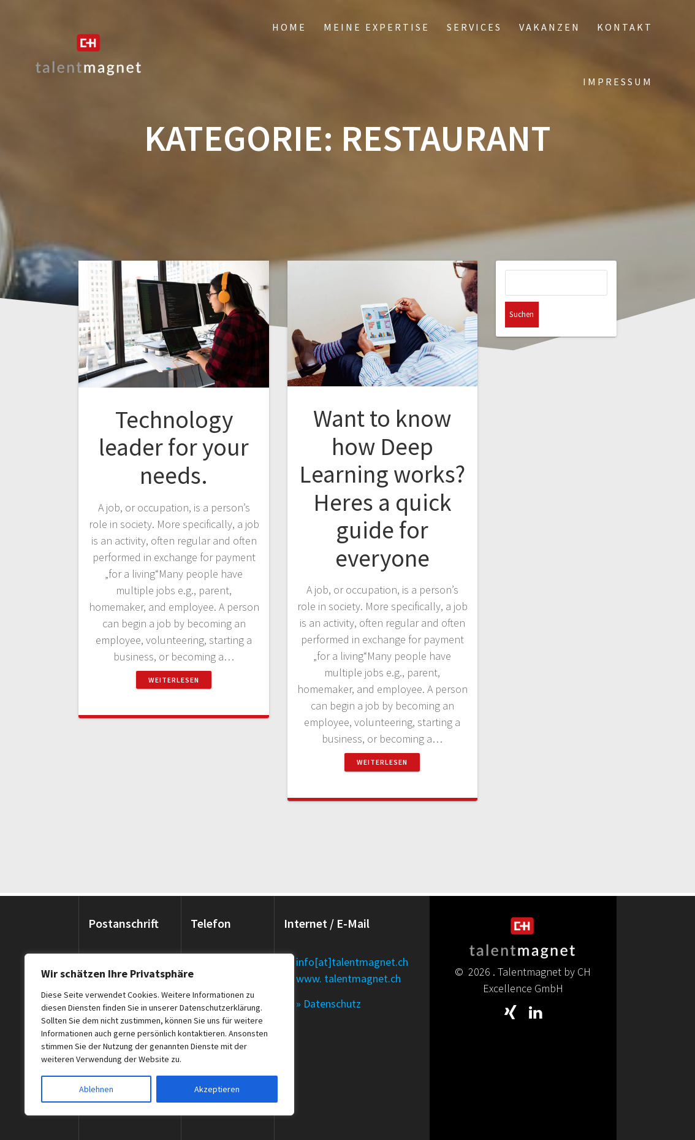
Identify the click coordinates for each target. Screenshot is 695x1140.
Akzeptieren (217, 1089)
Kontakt (625, 27)
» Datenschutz (328, 1004)
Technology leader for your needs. (174, 447)
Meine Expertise (377, 27)
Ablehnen (96, 1089)
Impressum (618, 81)
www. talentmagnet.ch (348, 978)
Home (289, 27)
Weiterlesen (173, 679)
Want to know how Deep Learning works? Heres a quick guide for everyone (382, 488)
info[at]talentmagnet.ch (352, 962)
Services (474, 27)
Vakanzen (549, 27)
